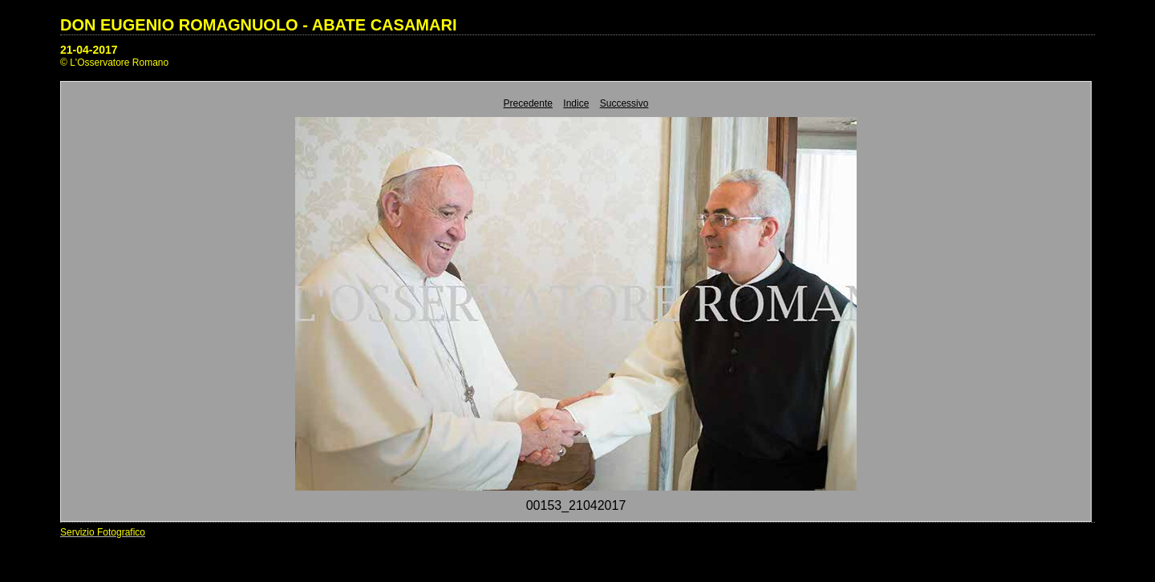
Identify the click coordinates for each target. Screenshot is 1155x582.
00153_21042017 (576, 505)
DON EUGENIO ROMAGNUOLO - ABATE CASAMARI (258, 25)
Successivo (624, 103)
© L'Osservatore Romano (114, 62)
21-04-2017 (89, 49)
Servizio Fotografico (102, 532)
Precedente (528, 103)
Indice (576, 103)
